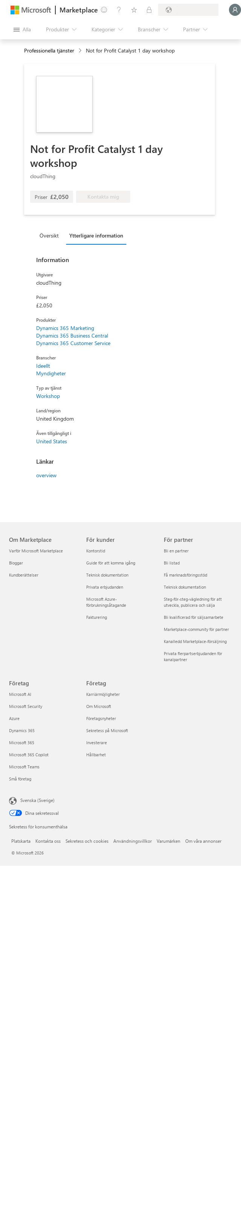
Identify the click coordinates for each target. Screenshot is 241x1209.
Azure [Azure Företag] (14, 718)
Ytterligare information (96, 235)
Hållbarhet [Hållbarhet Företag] (96, 754)
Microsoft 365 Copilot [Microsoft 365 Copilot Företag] (29, 754)
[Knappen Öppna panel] (22, 29)
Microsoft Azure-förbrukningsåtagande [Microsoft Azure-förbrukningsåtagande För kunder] (106, 602)
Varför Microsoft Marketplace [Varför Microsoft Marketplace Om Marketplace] (36, 551)
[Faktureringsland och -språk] (188, 10)
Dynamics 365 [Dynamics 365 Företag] (22, 730)
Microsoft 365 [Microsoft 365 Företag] (21, 742)
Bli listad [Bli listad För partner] (172, 563)
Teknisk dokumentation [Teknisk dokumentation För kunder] (107, 575)
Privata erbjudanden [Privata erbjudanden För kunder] (104, 587)
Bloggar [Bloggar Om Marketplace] (16, 563)
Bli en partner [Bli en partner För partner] (176, 551)
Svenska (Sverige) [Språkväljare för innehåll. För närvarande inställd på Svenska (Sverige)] (37, 800)
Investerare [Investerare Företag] (96, 742)
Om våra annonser (203, 841)
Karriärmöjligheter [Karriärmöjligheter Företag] (103, 694)
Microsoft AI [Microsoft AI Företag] (20, 694)
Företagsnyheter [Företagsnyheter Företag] (101, 718)
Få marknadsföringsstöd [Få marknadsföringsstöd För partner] (185, 575)
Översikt (49, 235)
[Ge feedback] (104, 10)
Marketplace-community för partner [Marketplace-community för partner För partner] (196, 629)
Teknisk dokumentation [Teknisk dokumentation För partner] (185, 587)
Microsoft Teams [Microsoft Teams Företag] (24, 767)
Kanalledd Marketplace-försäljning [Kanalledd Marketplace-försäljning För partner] (195, 641)
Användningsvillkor (132, 841)
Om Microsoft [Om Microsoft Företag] (98, 706)
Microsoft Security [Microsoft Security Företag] (25, 706)
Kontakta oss (48, 841)
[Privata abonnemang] (149, 10)
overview (46, 475)
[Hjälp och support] (119, 10)
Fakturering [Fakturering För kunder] (96, 617)
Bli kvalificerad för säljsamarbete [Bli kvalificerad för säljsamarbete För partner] (193, 617)
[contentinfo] (81, 51)
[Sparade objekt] (134, 10)
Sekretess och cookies (87, 841)
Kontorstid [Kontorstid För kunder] (95, 551)
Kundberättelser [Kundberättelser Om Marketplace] (23, 575)
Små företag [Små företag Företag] (20, 779)
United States (51, 441)
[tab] (51, 235)
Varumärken (168, 841)
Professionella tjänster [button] (49, 50)
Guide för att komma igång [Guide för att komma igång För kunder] (110, 563)
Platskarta (21, 841)
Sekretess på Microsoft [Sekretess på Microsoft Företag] (107, 730)
